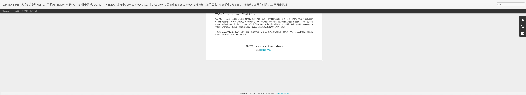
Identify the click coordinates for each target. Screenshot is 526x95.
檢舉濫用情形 (285, 93)
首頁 (17, 11)
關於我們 (24, 11)
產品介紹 (33, 11)
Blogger (277, 93)
